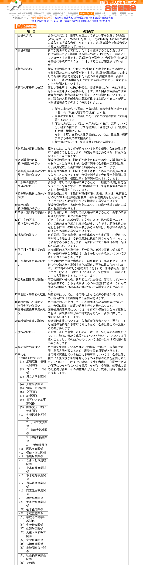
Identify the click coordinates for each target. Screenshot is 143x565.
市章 (67, 20)
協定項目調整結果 (81, 20)
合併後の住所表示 (101, 20)
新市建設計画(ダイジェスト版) (47, 20)
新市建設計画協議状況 (101, 17)
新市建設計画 (81, 17)
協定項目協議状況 (64, 17)
